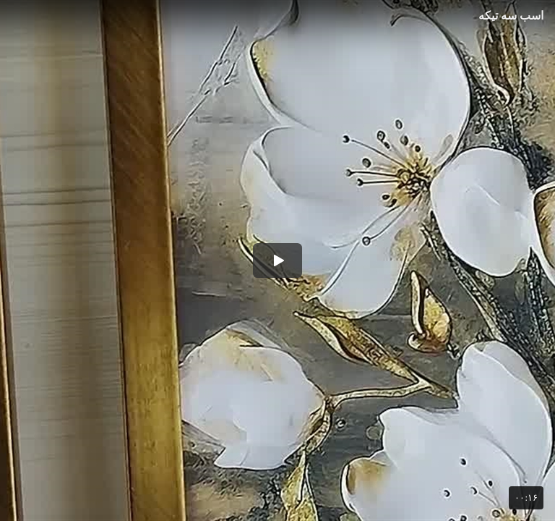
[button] (277, 260)
